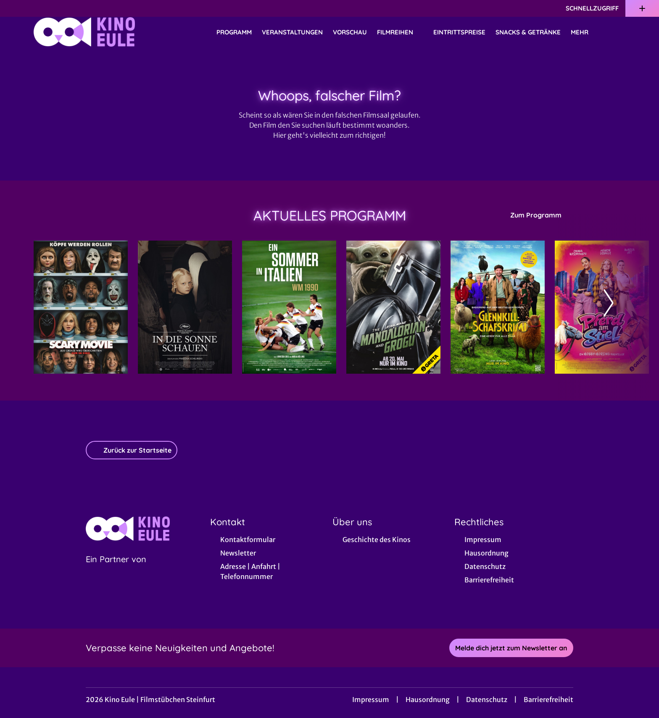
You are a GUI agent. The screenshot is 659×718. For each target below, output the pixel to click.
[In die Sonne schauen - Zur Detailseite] (185, 307)
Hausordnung (428, 699)
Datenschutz (486, 699)
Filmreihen (400, 32)
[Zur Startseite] (92, 32)
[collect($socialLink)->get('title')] (15, 8)
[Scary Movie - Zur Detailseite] (81, 307)
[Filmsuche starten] (617, 32)
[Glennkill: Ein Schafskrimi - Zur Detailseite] (498, 307)
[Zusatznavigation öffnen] (642, 8)
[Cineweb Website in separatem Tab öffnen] (116, 570)
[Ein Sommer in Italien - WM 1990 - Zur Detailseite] (289, 307)
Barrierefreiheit (548, 699)
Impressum (370, 699)
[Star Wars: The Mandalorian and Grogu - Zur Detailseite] (393, 307)
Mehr (584, 32)
